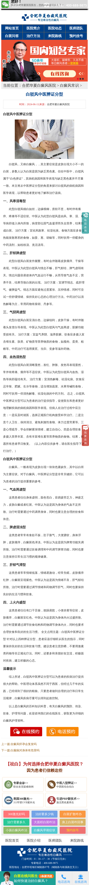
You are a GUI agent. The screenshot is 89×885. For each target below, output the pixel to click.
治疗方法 (33, 36)
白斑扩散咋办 (72, 814)
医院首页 (12, 840)
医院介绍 (34, 840)
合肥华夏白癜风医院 (39, 85)
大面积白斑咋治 (44, 822)
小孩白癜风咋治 (16, 830)
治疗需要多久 (16, 822)
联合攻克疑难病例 (23, 786)
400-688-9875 (51, 863)
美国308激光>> (22, 798)
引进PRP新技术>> (68, 798)
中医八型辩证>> (66, 782)
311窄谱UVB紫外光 (24, 802)
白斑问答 (12, 36)
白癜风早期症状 (44, 830)
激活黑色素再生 (65, 802)
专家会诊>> (20, 782)
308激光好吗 (16, 814)
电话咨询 (64, 878)
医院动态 (55, 28)
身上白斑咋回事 (72, 822)
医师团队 (76, 28)
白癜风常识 (69, 85)
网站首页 (12, 28)
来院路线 (55, 36)
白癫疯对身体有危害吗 (25, 750)
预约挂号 (76, 36)
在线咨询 (81, 878)
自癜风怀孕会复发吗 (24, 744)
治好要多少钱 (44, 814)
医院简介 (33, 28)
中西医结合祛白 (65, 786)
